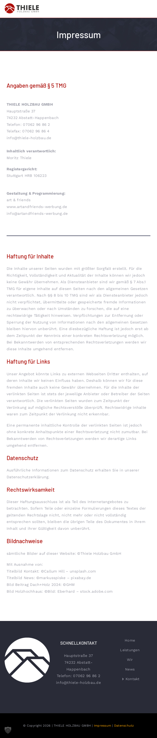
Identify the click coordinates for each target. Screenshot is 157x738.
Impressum (102, 725)
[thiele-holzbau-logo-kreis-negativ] (27, 639)
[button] (8, 730)
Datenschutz (124, 725)
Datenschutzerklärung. (28, 477)
